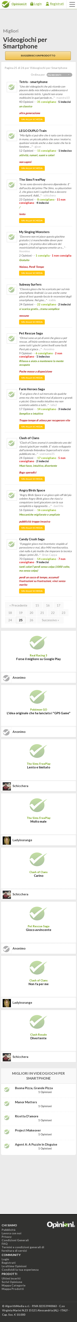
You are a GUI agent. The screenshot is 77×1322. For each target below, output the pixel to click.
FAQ (5, 1243)
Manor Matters (26, 1102)
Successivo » (50, 620)
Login (38, 4)
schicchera (20, 786)
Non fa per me (39, 984)
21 (42, 612)
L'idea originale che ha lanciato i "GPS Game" (38, 713)
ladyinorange (22, 840)
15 (37, 605)
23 (63, 612)
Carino (38, 875)
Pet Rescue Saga (31, 333)
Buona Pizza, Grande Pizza (34, 1088)
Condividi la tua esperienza (20, 1269)
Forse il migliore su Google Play (38, 659)
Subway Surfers (30, 284)
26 (31, 620)
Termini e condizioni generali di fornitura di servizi (23, 1248)
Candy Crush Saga (32, 539)
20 (31, 612)
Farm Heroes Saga (32, 389)
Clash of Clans (29, 438)
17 (58, 605)
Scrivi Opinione (12, 1282)
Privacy (6, 1236)
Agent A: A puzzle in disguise (36, 1144)
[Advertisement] (32, 1183)
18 (10, 612)
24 (10, 620)
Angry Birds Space (32, 490)
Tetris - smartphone (33, 82)
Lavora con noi (11, 1233)
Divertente (38, 1038)
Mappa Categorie (13, 1285)
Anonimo (19, 677)
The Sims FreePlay (32, 179)
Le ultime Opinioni (14, 1266)
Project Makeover (28, 1130)
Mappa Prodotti (13, 1289)
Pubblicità (8, 1229)
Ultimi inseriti (11, 1278)
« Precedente (18, 605)
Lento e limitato (38, 767)
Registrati (57, 4)
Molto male (38, 821)
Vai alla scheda (32, 119)
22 (53, 612)
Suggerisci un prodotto (38, 55)
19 (21, 612)
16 (48, 605)
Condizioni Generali (15, 1240)
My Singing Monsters (34, 232)
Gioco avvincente (38, 930)
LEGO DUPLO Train (33, 130)
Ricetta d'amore (26, 1116)
